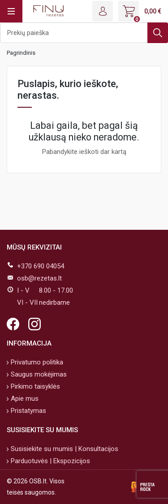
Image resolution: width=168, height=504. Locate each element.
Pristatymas (27, 411)
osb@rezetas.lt (39, 278)
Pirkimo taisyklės (34, 386)
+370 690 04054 (40, 266)
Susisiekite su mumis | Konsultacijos (63, 449)
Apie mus (24, 398)
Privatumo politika (36, 362)
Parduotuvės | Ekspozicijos (49, 461)
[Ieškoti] (84, 32)
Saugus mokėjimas (38, 374)
